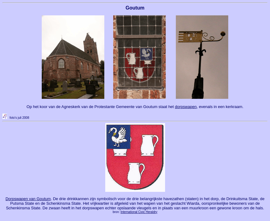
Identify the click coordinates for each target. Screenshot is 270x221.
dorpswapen (186, 106)
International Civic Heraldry (139, 212)
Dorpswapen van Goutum (28, 198)
